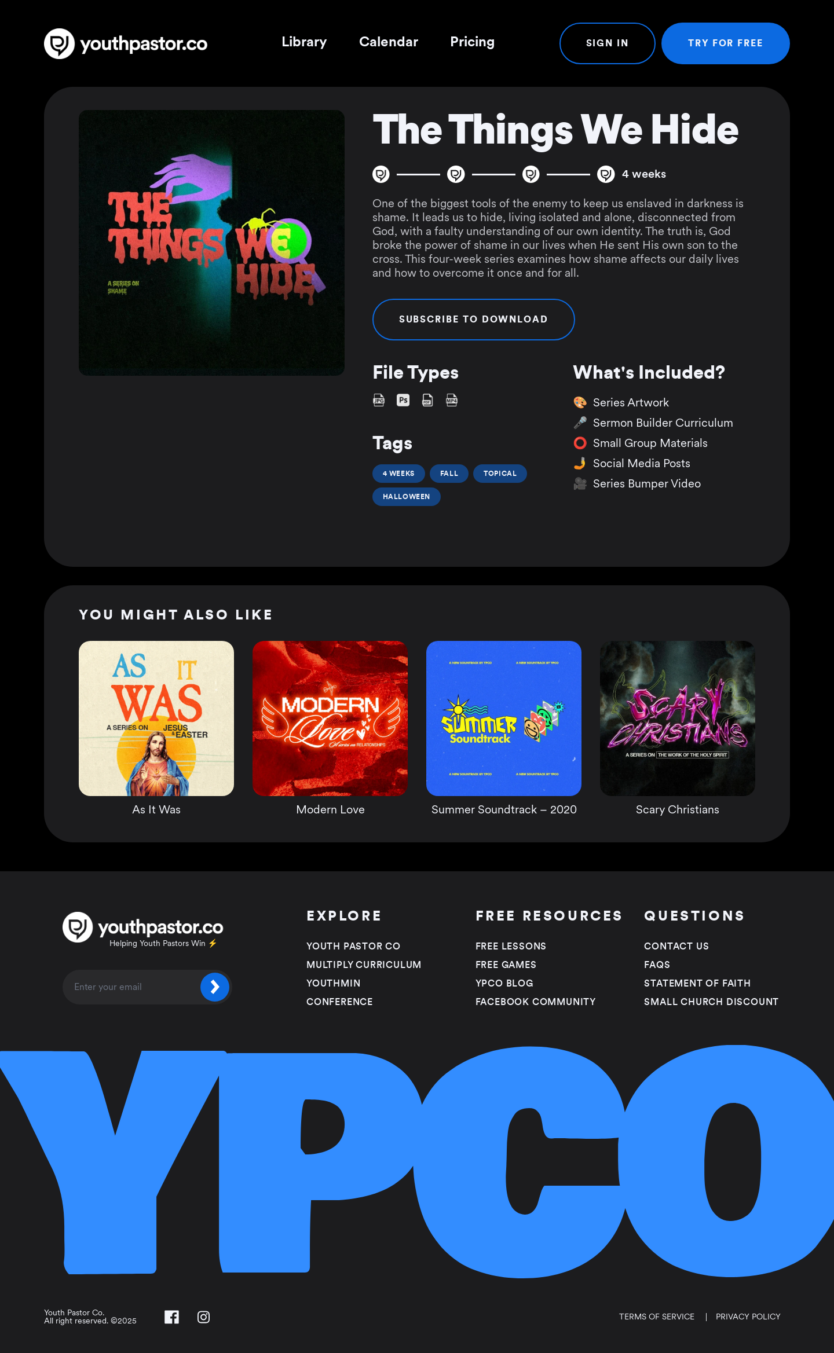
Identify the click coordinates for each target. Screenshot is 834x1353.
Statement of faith (697, 983)
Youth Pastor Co (353, 946)
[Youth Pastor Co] (130, 43)
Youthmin (333, 983)
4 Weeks (399, 473)
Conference (339, 1002)
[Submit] (214, 987)
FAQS (657, 965)
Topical (500, 473)
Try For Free (725, 43)
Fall (449, 473)
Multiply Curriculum (364, 965)
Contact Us (676, 946)
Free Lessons (511, 946)
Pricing (472, 42)
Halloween (406, 496)
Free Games (506, 965)
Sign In (607, 43)
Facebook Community (535, 1002)
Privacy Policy (748, 1317)
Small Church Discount (711, 1002)
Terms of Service (656, 1317)
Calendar (388, 42)
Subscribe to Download (473, 319)
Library (304, 42)
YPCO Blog (504, 983)
